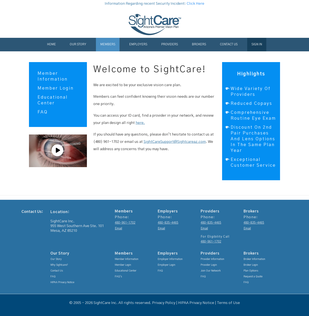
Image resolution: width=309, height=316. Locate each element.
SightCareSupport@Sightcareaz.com (175, 141)
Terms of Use (228, 303)
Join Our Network (211, 270)
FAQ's (118, 276)
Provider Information (212, 259)
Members (107, 44)
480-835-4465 (168, 222)
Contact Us (229, 44)
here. (140, 123)
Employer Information (170, 259)
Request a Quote (253, 276)
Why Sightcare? (59, 265)
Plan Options (251, 270)
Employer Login (166, 265)
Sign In (256, 44)
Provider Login (209, 265)
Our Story (78, 44)
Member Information (126, 259)
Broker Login (251, 265)
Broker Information (254, 259)
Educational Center (125, 270)
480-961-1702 (125, 222)
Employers (138, 44)
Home (51, 44)
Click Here (195, 3)
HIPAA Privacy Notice (62, 282)
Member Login (56, 88)
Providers (169, 44)
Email (118, 228)
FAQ (43, 112)
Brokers (199, 44)
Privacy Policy (163, 303)
